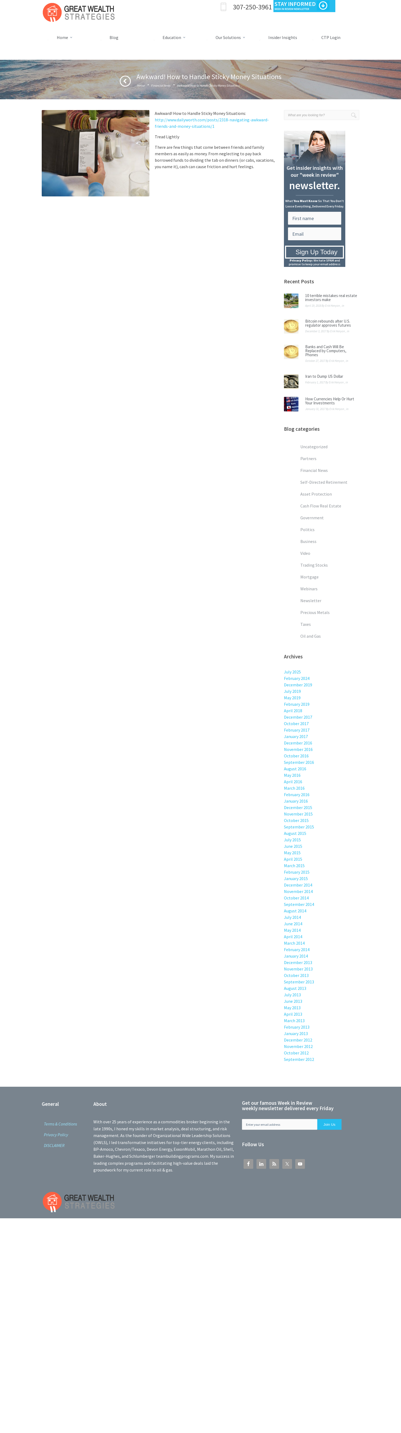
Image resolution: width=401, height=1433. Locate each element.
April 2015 (293, 859)
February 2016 (296, 794)
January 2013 (296, 1033)
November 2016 (298, 749)
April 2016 (293, 781)
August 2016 (295, 768)
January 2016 (296, 801)
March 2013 (294, 1020)
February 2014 (296, 949)
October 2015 (296, 820)
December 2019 (298, 684)
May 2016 (292, 775)
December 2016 (298, 743)
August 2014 (295, 910)
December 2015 (298, 807)
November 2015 (298, 814)
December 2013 (298, 962)
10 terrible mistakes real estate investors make (331, 297)
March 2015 (294, 865)
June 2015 (293, 846)
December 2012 (298, 1040)
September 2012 (299, 1059)
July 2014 (292, 917)
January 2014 (296, 956)
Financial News (161, 85)
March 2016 (294, 788)
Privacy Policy (56, 1134)
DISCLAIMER (54, 1145)
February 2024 (296, 678)
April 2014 (293, 936)
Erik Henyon (332, 306)
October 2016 (296, 755)
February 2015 (296, 872)
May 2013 (292, 1007)
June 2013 (293, 1001)
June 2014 (293, 923)
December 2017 (298, 717)
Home (141, 85)
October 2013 (296, 975)
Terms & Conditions (60, 1124)
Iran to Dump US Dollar (324, 376)
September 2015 (299, 827)
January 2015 (296, 878)
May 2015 (292, 852)
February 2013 (296, 1027)
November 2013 (298, 969)
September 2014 (299, 904)
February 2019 (296, 704)
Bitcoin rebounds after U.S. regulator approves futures (328, 323)
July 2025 (292, 672)
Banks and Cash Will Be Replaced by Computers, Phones (325, 350)
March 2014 (294, 943)
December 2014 (298, 885)
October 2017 (296, 723)
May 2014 (292, 930)
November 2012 (298, 1046)
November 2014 (298, 891)
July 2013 (292, 994)
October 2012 (296, 1053)
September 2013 (299, 981)
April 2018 (293, 710)
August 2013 (295, 988)
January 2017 (296, 736)
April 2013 (293, 1014)
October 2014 (296, 898)
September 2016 (299, 762)
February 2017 (296, 730)
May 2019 (292, 697)
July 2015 (292, 839)
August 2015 (295, 833)
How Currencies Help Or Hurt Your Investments (329, 400)
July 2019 (292, 691)
